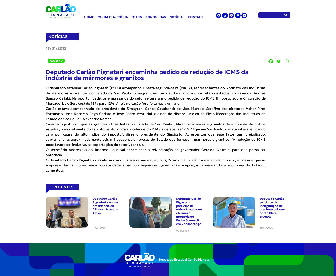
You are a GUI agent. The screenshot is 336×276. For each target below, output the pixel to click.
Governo (56, 60)
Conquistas (156, 17)
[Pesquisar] (286, 15)
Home (89, 17)
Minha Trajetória (113, 17)
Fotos (136, 17)
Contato (195, 17)
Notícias (177, 17)
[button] (270, 61)
